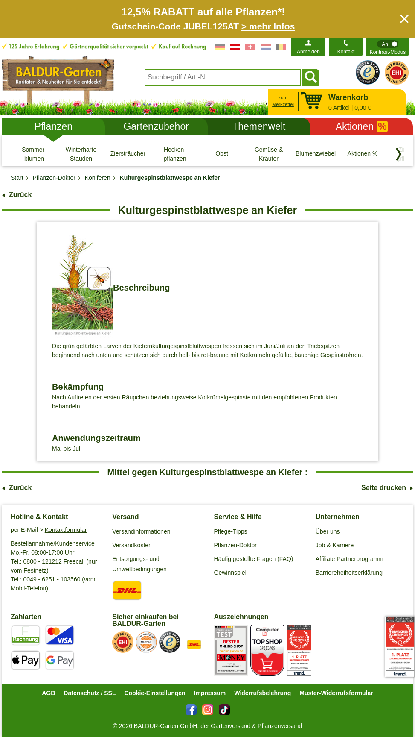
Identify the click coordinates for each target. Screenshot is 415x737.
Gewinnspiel (230, 572)
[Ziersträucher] (127, 154)
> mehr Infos (268, 26)
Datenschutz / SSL (90, 693)
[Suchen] (310, 77)
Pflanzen (54, 126)
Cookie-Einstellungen (154, 693)
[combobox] (223, 77)
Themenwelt (258, 126)
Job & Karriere (335, 545)
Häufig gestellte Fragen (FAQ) (253, 558)
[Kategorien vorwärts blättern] (398, 154)
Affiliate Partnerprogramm (349, 558)
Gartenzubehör (156, 126)
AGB (48, 693)
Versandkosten (132, 545)
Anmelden (308, 52)
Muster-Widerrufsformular (336, 693)
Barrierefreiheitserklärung (349, 572)
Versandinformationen (141, 531)
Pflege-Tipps (230, 531)
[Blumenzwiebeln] (315, 154)
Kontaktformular (66, 529)
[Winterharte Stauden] (81, 154)
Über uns (328, 531)
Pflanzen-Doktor (235, 545)
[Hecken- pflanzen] (174, 154)
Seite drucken (383, 487)
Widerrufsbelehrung (262, 693)
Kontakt (346, 52)
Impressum (210, 693)
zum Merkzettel (283, 101)
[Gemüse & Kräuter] (268, 154)
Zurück (20, 194)
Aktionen (362, 126)
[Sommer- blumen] (34, 154)
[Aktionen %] (362, 154)
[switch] (387, 47)
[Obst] (221, 154)
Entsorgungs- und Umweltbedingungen (139, 564)
